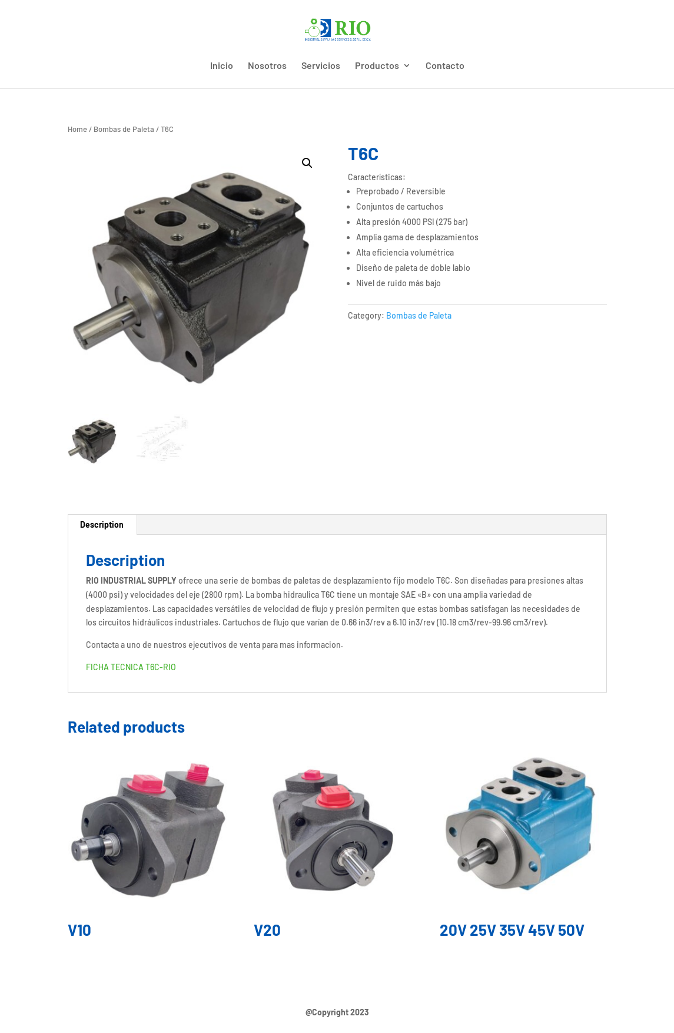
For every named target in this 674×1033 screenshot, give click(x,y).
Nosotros (267, 66)
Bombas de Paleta (124, 129)
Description (102, 524)
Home (77, 129)
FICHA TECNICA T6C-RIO (131, 667)
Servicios (320, 66)
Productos (377, 66)
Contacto (445, 66)
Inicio (221, 66)
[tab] (102, 525)
